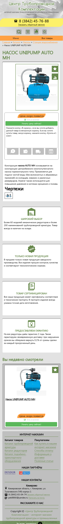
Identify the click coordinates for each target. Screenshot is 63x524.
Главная (6, 42)
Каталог (16, 42)
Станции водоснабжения (45, 42)
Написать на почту (37, 498)
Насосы (26, 42)
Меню (16, 38)
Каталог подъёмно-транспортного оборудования (15, 457)
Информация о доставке (42, 455)
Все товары (47, 38)
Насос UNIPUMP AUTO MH (20, 399)
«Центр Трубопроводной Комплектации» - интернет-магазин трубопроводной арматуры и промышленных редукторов (31, 516)
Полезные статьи (43, 460)
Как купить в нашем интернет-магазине (45, 445)
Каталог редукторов (16, 450)
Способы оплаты (43, 450)
